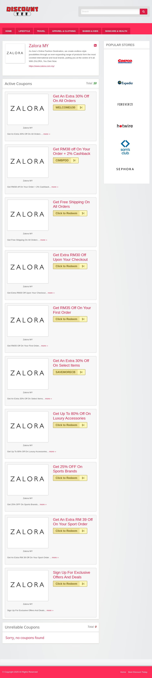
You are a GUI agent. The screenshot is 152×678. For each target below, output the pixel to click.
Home (8, 31)
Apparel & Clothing (64, 31)
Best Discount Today (137, 672)
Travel (41, 31)
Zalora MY (28, 128)
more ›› (46, 134)
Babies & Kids (90, 31)
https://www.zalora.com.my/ (41, 66)
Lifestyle (24, 31)
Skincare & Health (116, 31)
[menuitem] (8, 31)
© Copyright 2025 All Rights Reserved (20, 672)
